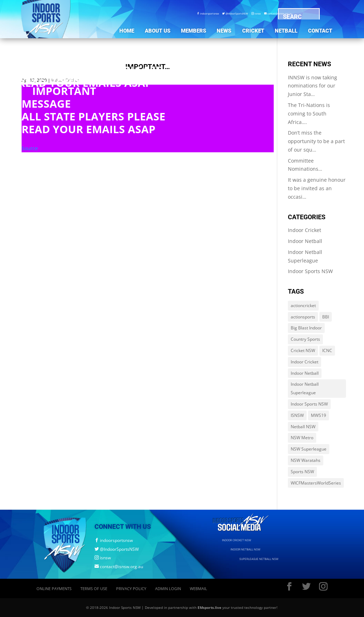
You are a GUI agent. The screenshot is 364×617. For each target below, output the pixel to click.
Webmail (198, 588)
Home (126, 31)
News (224, 31)
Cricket (253, 31)
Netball (286, 31)
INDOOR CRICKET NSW (236, 540)
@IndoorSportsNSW (235, 13)
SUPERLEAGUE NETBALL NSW (258, 559)
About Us (157, 31)
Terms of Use (93, 588)
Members (193, 31)
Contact (320, 31)
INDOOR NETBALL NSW (245, 549)
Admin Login (168, 588)
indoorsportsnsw (208, 13)
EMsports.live (209, 607)
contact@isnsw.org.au (119, 567)
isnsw (256, 13)
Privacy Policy (131, 588)
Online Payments (54, 588)
